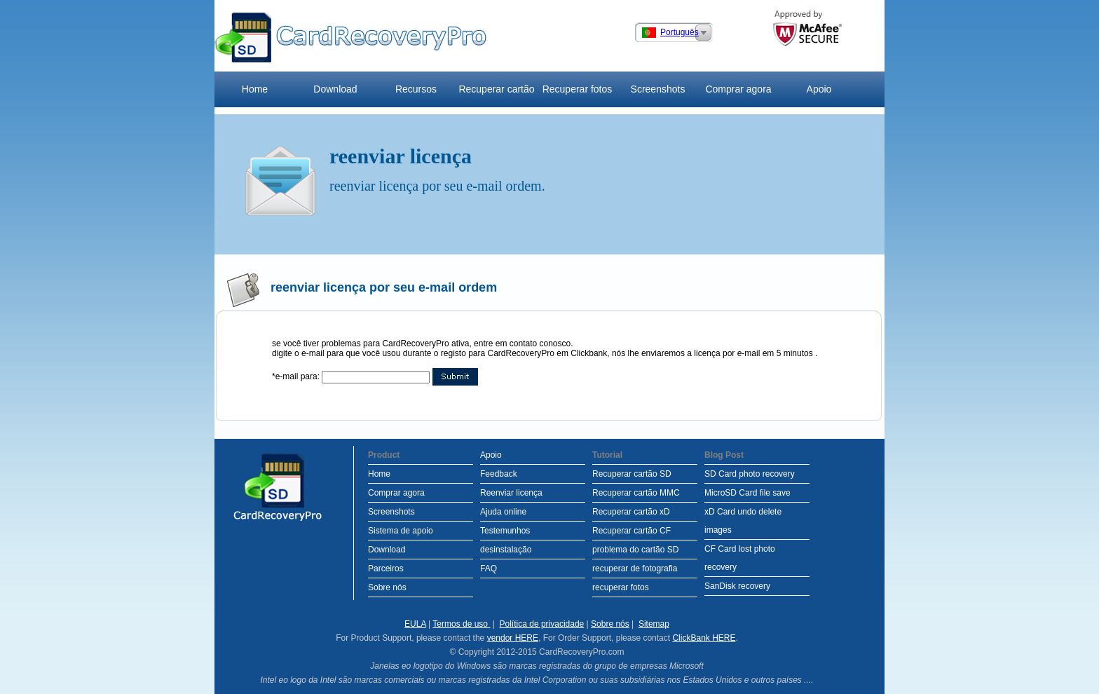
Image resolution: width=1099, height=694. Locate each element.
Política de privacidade (542, 624)
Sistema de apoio (400, 531)
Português (679, 32)
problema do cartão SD (635, 549)
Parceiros (386, 568)
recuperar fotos (620, 587)
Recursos (416, 89)
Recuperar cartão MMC (636, 493)
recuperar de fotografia (634, 568)
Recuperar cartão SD (631, 474)
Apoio (819, 89)
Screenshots (658, 89)
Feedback (498, 474)
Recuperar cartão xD (631, 512)
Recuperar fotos (577, 89)
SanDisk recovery (737, 586)
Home (255, 89)
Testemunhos (505, 531)
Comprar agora (738, 89)
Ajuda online (503, 512)
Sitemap (654, 624)
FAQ (488, 568)
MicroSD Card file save (747, 493)
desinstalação (505, 549)
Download (335, 89)
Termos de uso (461, 624)
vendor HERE (512, 638)
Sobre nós (387, 587)
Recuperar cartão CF (631, 531)
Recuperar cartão (496, 89)
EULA (415, 624)
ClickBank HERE (703, 638)
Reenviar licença (511, 493)
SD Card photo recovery (749, 474)
